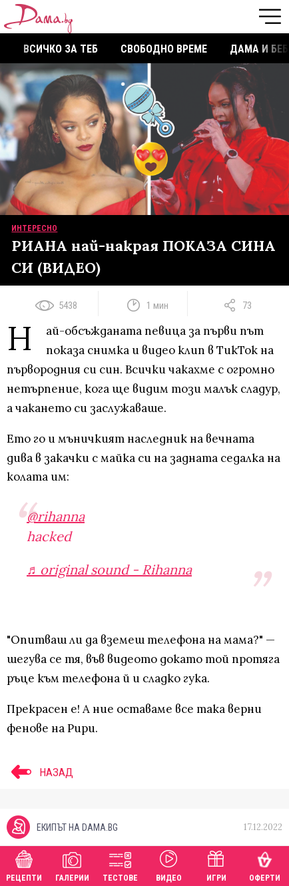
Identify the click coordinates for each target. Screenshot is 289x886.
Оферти (264, 864)
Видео (169, 864)
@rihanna (56, 516)
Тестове (120, 864)
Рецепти (24, 864)
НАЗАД (40, 772)
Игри (216, 864)
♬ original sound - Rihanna (109, 569)
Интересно (34, 228)
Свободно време (164, 49)
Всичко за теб (60, 49)
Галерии (72, 864)
